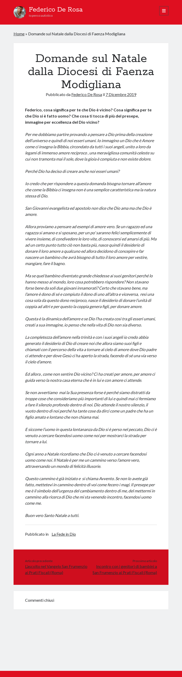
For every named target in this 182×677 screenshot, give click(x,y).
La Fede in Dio (64, 534)
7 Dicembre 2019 (121, 94)
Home (19, 33)
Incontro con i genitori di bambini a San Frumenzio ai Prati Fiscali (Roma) (125, 569)
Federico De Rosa (56, 10)
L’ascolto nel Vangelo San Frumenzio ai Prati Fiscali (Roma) (56, 569)
